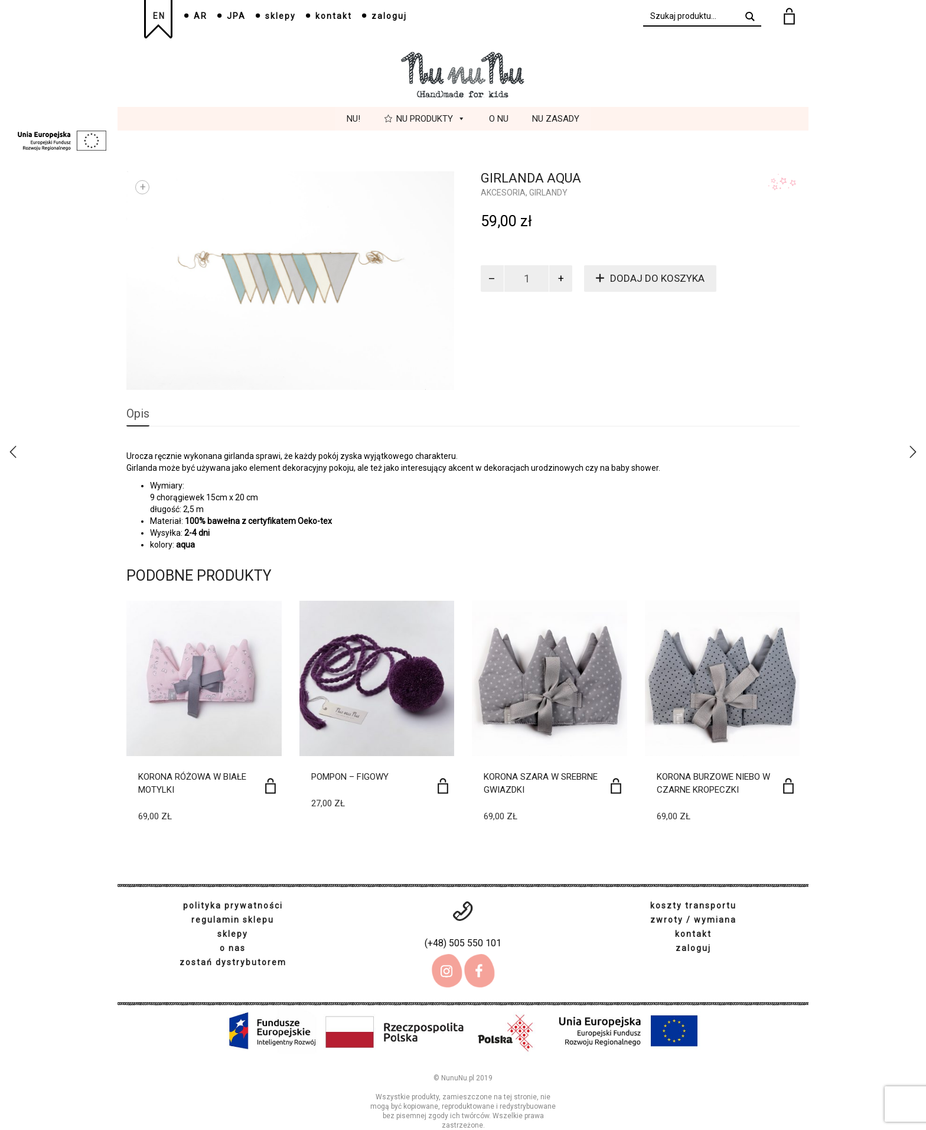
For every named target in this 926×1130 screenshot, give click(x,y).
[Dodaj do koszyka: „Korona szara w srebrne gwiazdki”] (616, 786)
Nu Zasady (555, 118)
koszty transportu (693, 905)
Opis (137, 413)
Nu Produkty (430, 119)
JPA (236, 16)
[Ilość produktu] (527, 278)
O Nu (498, 118)
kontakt (333, 16)
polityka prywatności (233, 905)
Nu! (353, 118)
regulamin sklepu (232, 919)
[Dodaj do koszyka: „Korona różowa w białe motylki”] (270, 786)
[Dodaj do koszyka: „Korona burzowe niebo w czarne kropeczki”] (788, 786)
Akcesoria (503, 192)
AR (200, 16)
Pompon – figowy (350, 776)
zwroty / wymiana (693, 919)
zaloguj (389, 16)
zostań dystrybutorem (233, 962)
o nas (233, 948)
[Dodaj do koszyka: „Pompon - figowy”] (443, 786)
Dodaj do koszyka (657, 278)
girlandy (548, 192)
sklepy (280, 16)
